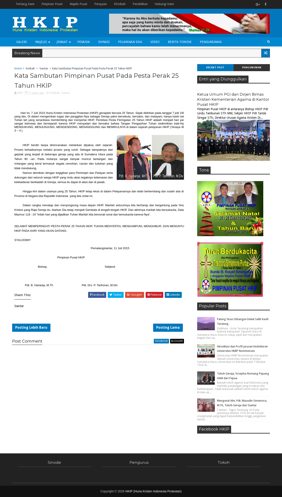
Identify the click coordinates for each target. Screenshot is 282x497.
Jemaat (62, 42)
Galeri (21, 42)
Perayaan (100, 4)
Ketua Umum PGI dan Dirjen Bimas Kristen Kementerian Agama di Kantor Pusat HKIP (233, 99)
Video (155, 42)
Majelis (41, 42)
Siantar (43, 68)
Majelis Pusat (78, 4)
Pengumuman (210, 42)
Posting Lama (168, 327)
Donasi (104, 42)
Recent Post (215, 67)
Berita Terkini (179, 42)
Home (18, 68)
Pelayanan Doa (130, 42)
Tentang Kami (25, 4)
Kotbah (30, 68)
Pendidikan (140, 4)
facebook (161, 341)
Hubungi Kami (164, 4)
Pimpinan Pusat (52, 4)
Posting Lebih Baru (31, 327)
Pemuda (83, 42)
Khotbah (120, 4)
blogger (177, 341)
